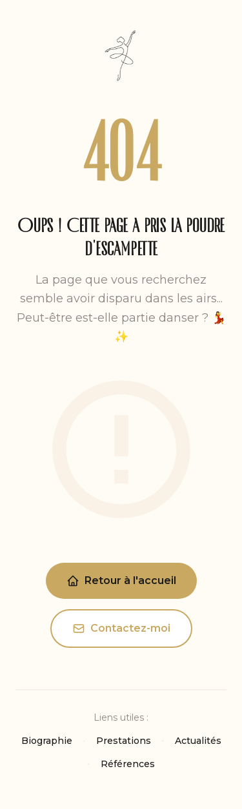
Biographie (46, 740)
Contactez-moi (121, 628)
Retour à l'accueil (121, 580)
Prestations (123, 740)
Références (128, 764)
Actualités (198, 740)
